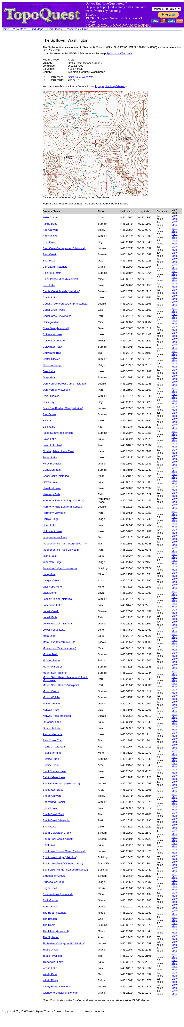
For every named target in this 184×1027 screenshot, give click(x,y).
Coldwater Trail (52, 352)
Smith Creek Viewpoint (56, 820)
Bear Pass (49, 260)
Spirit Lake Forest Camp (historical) (64, 851)
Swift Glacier (50, 900)
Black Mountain (52, 272)
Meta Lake (49, 635)
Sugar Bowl (50, 888)
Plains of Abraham (54, 746)
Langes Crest (51, 580)
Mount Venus (51, 691)
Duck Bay (48, 402)
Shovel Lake (50, 808)
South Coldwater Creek (57, 832)
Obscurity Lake (52, 728)
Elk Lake (48, 420)
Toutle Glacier (51, 949)
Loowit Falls (50, 617)
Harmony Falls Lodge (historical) (62, 506)
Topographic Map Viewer (110, 86)
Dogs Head (49, 377)
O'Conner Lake (52, 721)
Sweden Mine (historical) (58, 894)
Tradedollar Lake (53, 961)
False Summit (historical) (58, 432)
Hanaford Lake (52, 488)
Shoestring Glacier (54, 801)
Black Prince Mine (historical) (60, 279)
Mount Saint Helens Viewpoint (61, 685)
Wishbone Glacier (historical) (60, 992)
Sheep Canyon (52, 795)
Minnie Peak (50, 654)
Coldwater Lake (52, 334)
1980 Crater (50, 217)
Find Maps (37, 29)
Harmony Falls (51, 494)
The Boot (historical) (55, 912)
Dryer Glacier (51, 395)
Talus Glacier (50, 906)
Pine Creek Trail (52, 740)
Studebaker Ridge (54, 881)
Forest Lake (50, 457)
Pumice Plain (51, 765)
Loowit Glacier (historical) (58, 623)
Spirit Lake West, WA (119, 53)
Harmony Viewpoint (54, 512)
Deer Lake (49, 371)
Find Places (54, 29)
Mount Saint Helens (54, 672)
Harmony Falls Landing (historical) (63, 500)
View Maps (19, 29)
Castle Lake (50, 297)
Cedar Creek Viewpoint (57, 315)
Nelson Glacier (52, 703)
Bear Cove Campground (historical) (64, 248)
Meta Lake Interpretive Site (59, 642)
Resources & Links (77, 29)
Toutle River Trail (53, 955)
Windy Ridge (50, 980)
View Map (174, 217)
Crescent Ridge (52, 365)
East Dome (49, 414)
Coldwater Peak (52, 346)
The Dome (49, 925)
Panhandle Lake (52, 734)
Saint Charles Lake (54, 771)
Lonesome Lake (52, 605)
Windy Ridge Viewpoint (57, 986)
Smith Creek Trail (53, 814)
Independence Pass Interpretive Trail (65, 543)
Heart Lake (49, 525)
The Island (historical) (56, 931)
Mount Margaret (52, 666)
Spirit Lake (49, 845)
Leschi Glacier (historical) (58, 598)
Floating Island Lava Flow (58, 451)
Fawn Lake (49, 438)
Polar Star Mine (52, 752)
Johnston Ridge (52, 562)
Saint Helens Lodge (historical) (61, 783)
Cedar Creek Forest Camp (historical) (65, 303)
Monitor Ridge (51, 660)
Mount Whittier (51, 697)
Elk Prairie (49, 426)
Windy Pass (50, 974)
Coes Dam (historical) (56, 328)
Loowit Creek (51, 611)
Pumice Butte (51, 758)
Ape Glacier (50, 235)
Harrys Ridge (51, 518)
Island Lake (50, 555)
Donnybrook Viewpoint (56, 389)
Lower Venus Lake (54, 629)
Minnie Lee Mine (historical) (59, 648)
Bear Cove (49, 242)
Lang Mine (49, 574)
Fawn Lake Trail (52, 445)
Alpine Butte (50, 223)
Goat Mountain (52, 469)
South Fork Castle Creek (58, 838)
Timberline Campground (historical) (64, 943)
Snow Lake (49, 826)
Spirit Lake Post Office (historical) (63, 863)
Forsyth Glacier (52, 463)
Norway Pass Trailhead (57, 715)
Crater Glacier (51, 359)
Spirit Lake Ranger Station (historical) (65, 869)
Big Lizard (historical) (55, 266)
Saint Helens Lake (54, 777)
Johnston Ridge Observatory (60, 568)
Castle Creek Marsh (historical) (61, 291)
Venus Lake (50, 968)
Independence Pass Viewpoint (61, 549)
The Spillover (51, 937)
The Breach (50, 918)
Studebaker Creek (54, 875)
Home (5, 29)
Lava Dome (50, 592)
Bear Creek (49, 254)
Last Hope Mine (52, 586)
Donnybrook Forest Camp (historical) (65, 383)
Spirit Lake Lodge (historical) (60, 857)
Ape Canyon (50, 229)
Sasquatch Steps (53, 789)
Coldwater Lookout (54, 340)
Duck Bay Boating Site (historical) (63, 408)
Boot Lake (49, 285)
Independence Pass (55, 537)
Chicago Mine (51, 322)
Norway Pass (51, 709)
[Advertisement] (18, 99)
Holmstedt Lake (52, 531)
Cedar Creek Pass (54, 309)
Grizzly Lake (50, 482)
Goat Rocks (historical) (56, 475)
